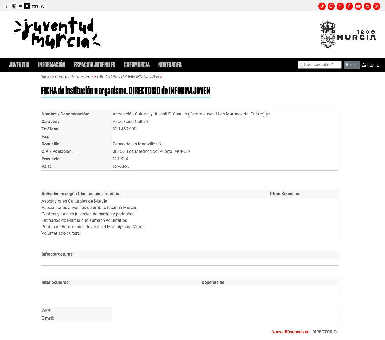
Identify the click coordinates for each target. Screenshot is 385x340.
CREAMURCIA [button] (137, 64)
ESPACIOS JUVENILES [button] (95, 64)
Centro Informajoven (74, 76)
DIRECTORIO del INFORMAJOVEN (128, 76)
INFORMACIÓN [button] (52, 64)
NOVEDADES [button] (170, 64)
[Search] (320, 65)
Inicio (46, 76)
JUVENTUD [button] (19, 64)
